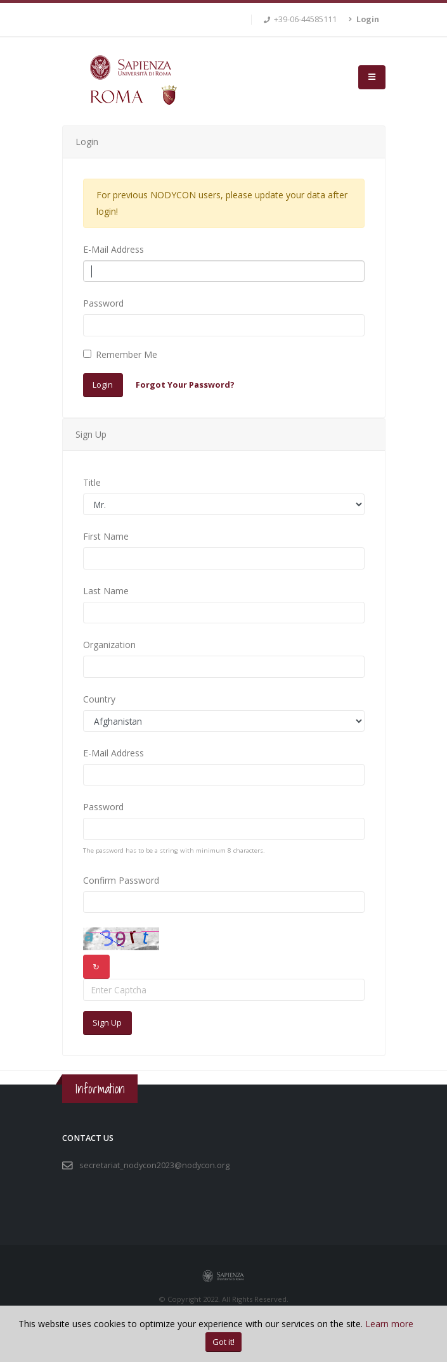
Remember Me (126, 354)
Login (103, 384)
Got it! (223, 1341)
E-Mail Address (113, 249)
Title (92, 482)
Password (103, 303)
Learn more (389, 1324)
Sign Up (107, 1022)
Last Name (106, 591)
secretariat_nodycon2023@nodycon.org (154, 1165)
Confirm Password (121, 880)
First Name (106, 536)
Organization (109, 645)
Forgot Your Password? (185, 384)
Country (99, 699)
